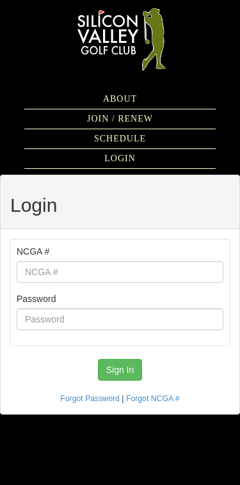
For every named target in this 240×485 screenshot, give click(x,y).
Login (120, 158)
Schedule (120, 138)
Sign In (120, 370)
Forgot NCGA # (153, 398)
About (120, 99)
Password (36, 299)
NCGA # (33, 251)
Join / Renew (120, 118)
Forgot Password (90, 398)
